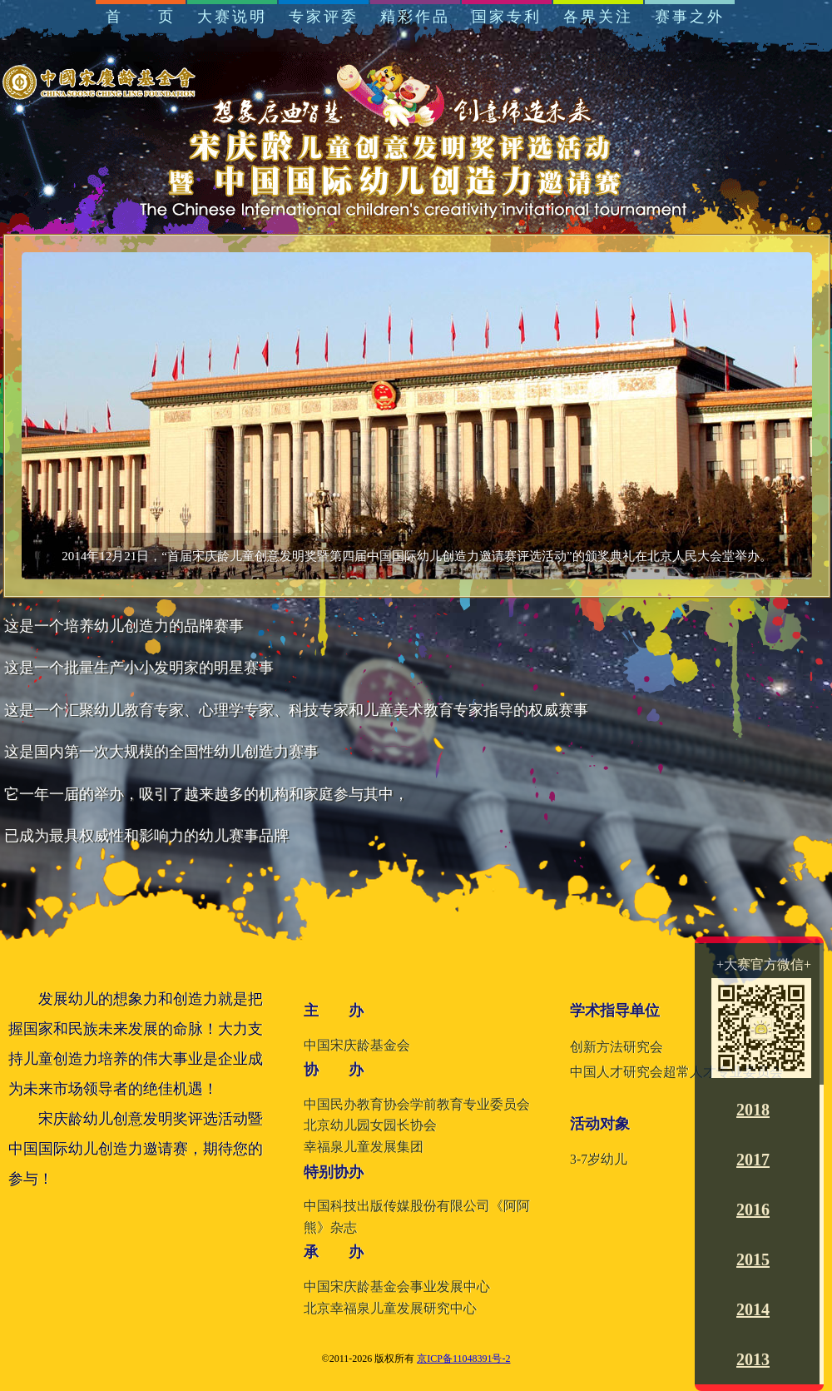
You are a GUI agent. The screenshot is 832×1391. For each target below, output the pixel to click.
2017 (753, 1159)
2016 (753, 1209)
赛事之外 (690, 16)
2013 (753, 1359)
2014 (753, 1309)
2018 (753, 1109)
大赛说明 (232, 16)
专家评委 (324, 16)
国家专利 (507, 16)
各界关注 (598, 16)
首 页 (141, 16)
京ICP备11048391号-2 (463, 1358)
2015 (753, 1259)
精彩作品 (415, 16)
